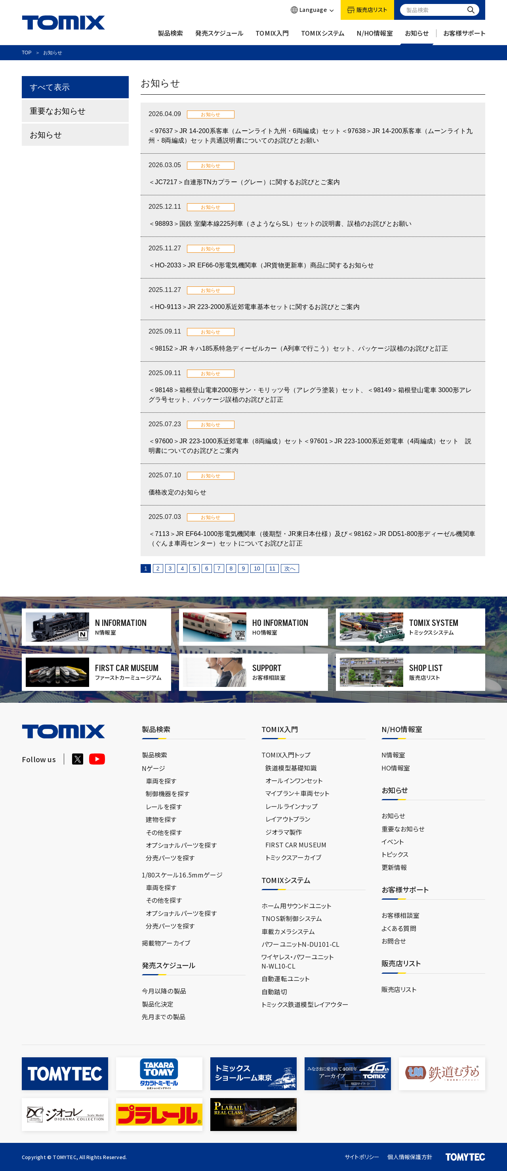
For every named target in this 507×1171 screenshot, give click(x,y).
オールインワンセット (293, 780)
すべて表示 (50, 87)
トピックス (395, 854)
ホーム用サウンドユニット (296, 905)
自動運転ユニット (285, 978)
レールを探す (164, 806)
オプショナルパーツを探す (181, 845)
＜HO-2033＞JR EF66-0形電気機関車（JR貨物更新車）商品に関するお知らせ (261, 265)
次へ (289, 568)
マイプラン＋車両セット (297, 793)
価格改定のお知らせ (177, 492)
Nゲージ (154, 768)
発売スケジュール (220, 37)
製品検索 (170, 37)
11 (272, 568)
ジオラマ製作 (283, 832)
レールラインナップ (291, 806)
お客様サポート (464, 37)
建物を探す (161, 819)
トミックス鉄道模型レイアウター (305, 1004)
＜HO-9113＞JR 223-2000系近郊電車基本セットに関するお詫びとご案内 (254, 306)
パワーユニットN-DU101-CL (300, 944)
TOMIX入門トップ (286, 754)
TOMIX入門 (272, 37)
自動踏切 (274, 991)
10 (257, 568)
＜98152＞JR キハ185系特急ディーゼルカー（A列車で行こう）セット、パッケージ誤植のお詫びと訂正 (298, 348)
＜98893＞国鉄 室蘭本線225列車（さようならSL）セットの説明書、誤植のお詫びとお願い (280, 223)
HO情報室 (395, 767)
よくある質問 (398, 928)
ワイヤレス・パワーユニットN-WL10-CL (297, 961)
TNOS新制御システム (291, 918)
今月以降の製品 (164, 991)
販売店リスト (398, 989)
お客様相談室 (400, 915)
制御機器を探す (167, 793)
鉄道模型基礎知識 (291, 767)
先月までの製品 (163, 1016)
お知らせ (417, 37)
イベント (392, 841)
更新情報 (394, 867)
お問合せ (393, 941)
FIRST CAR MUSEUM (295, 844)
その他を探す (164, 832)
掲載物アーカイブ (166, 943)
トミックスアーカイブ (293, 857)
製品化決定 (158, 1004)
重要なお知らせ (58, 111)
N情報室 (393, 754)
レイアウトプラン (288, 819)
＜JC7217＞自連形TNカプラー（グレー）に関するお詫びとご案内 (244, 182)
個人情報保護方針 (410, 1157)
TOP (26, 52)
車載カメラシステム (288, 931)
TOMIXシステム (323, 37)
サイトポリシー (362, 1157)
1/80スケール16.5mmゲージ (182, 874)
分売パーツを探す (170, 857)
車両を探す (161, 781)
